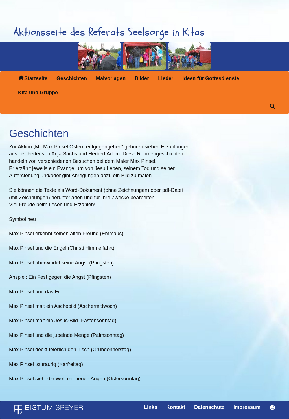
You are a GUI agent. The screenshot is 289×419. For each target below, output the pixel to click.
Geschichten (71, 78)
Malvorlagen (111, 78)
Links (150, 407)
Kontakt (175, 407)
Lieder (165, 78)
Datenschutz (209, 407)
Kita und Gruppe (38, 92)
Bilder (142, 78)
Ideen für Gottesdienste (210, 78)
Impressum (246, 407)
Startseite (32, 78)
